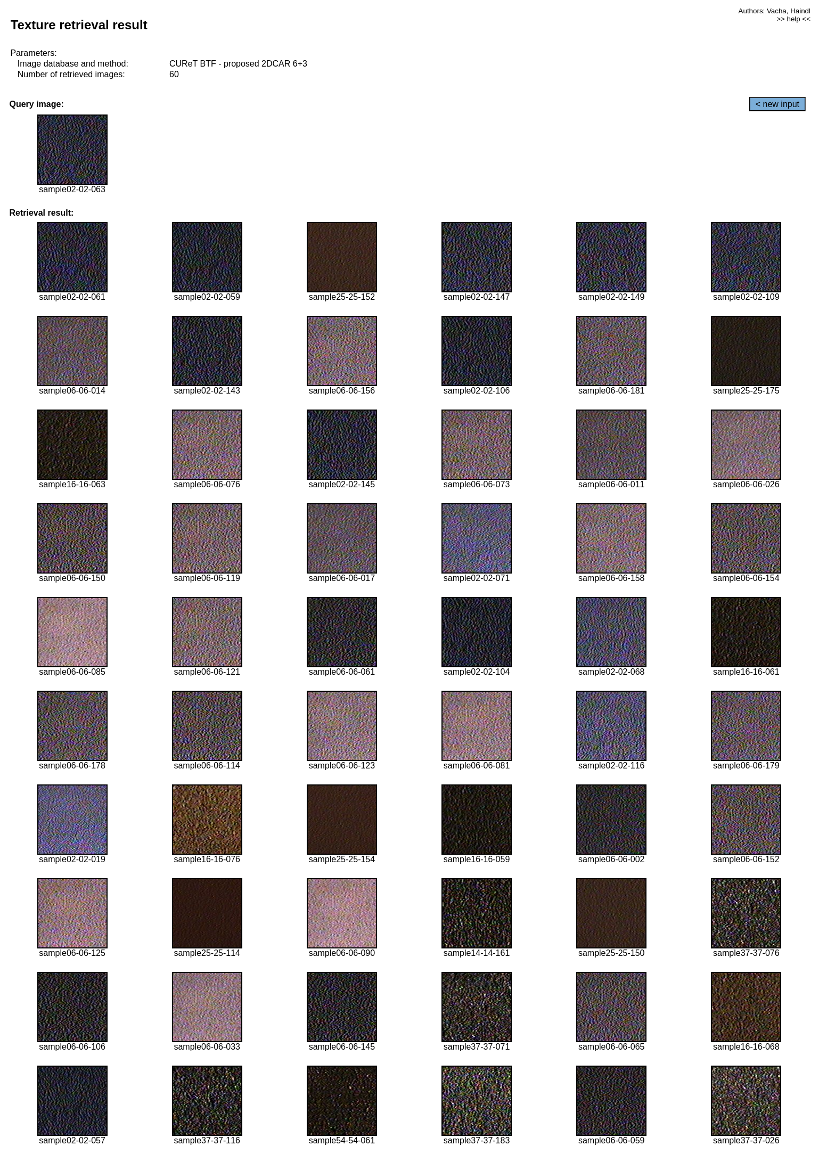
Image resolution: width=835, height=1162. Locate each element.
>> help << (793, 19)
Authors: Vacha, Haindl (775, 11)
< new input (777, 104)
